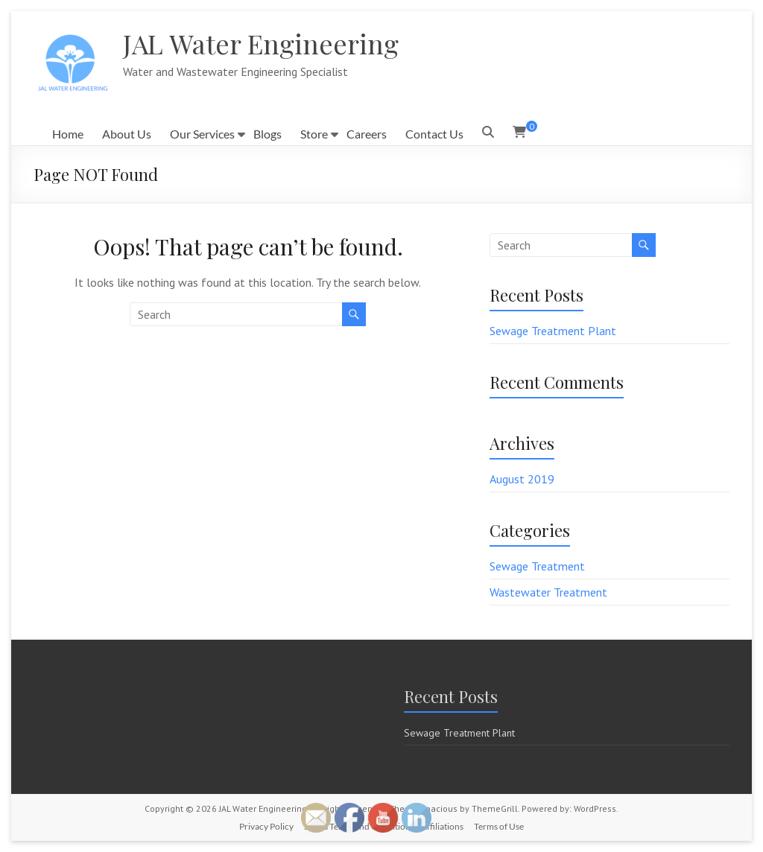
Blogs (267, 134)
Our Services (202, 134)
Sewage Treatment (537, 566)
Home (67, 134)
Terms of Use (499, 826)
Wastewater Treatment (548, 592)
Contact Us (434, 134)
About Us (126, 134)
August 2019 (522, 478)
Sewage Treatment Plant (553, 330)
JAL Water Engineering (261, 43)
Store (314, 134)
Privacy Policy (266, 826)
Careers (366, 134)
